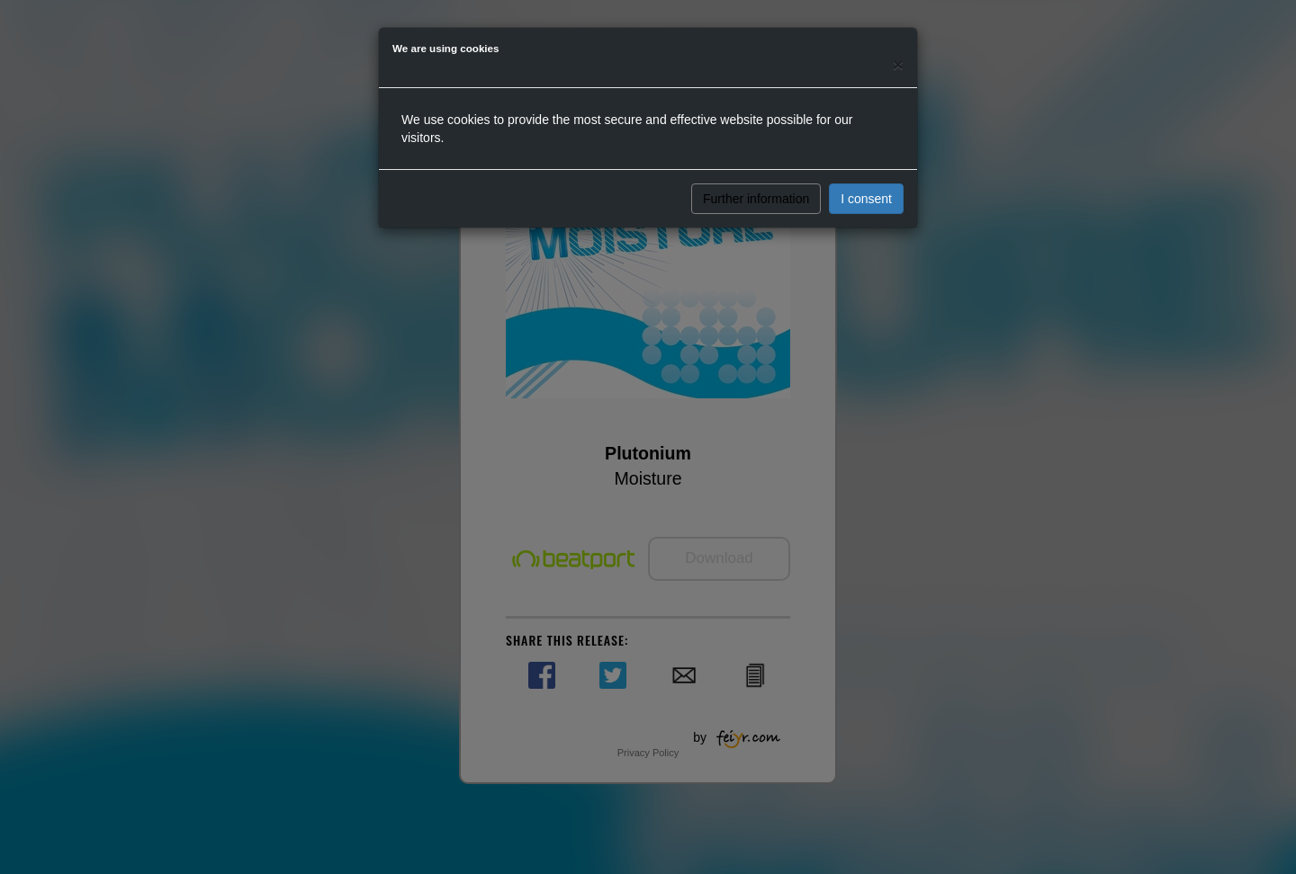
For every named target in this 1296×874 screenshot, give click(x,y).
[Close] (898, 64)
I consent (866, 199)
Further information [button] (756, 199)
